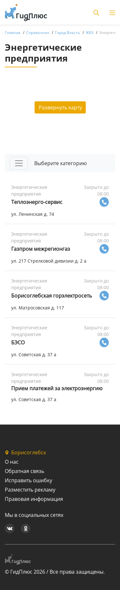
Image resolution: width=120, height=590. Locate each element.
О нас (12, 461)
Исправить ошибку (28, 480)
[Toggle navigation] (19, 163)
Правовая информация (34, 498)
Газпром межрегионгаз (40, 248)
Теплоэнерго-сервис (36, 202)
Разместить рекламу (30, 489)
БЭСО (18, 342)
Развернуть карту (60, 107)
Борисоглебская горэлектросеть (51, 295)
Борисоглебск (25, 452)
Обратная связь (24, 471)
